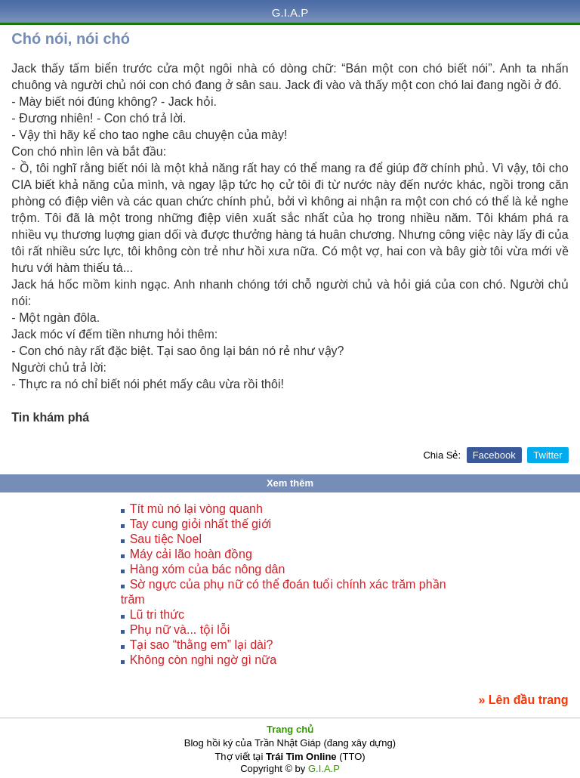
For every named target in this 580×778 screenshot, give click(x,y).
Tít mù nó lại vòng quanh (196, 508)
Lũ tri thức (157, 614)
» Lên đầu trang (523, 699)
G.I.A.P (290, 12)
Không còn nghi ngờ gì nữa (203, 659)
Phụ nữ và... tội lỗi (180, 629)
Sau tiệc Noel (166, 539)
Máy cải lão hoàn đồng (191, 554)
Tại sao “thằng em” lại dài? (201, 644)
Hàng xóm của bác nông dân (207, 569)
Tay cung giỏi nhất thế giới (200, 523)
